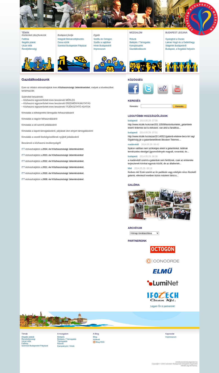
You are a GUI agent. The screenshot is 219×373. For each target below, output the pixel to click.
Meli (130, 168)
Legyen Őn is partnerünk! (162, 306)
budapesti (132, 120)
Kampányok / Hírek (66, 346)
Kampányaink (136, 45)
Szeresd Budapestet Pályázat (72, 45)
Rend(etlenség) (29, 49)
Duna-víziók (63, 42)
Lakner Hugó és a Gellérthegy (180, 42)
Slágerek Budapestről (176, 45)
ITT (23, 149)
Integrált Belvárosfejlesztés (71, 39)
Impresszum (100, 49)
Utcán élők (27, 45)
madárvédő (133, 144)
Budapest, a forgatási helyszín (180, 49)
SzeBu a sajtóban (102, 42)
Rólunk (133, 39)
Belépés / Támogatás (140, 42)
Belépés (61, 337)
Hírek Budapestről (102, 45)
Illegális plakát (29, 42)
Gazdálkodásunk (138, 49)
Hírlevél (96, 339)
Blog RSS (100, 342)
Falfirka (25, 39)
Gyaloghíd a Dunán (174, 39)
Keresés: (134, 106)
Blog (95, 337)
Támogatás (62, 341)
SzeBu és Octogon (103, 39)
